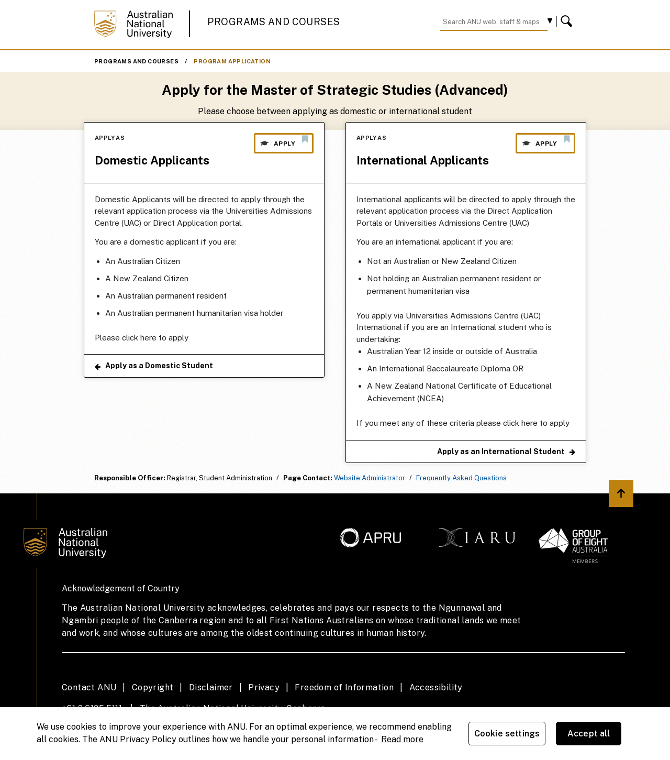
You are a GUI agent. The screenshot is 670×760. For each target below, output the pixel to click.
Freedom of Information (344, 687)
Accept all (588, 734)
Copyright (153, 687)
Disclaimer (211, 687)
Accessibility (436, 687)
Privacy (264, 687)
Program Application (232, 61)
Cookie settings (507, 734)
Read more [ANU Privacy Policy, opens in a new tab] (402, 739)
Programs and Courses (273, 21)
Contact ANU (89, 687)
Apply (284, 141)
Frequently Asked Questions (461, 478)
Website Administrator (369, 478)
